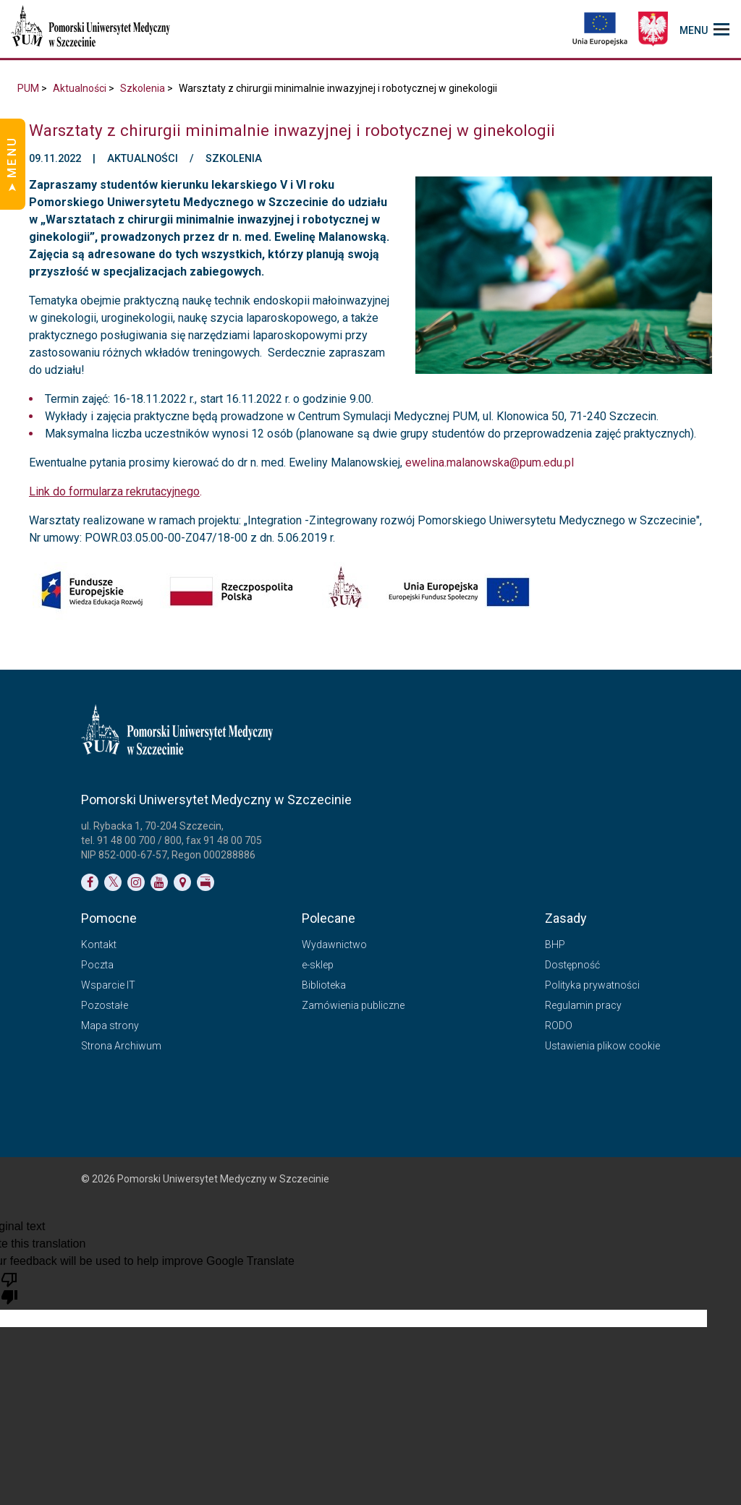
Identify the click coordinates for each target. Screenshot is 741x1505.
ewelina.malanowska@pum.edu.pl (489, 462)
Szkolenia (142, 88)
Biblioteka (324, 985)
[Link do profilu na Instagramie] (136, 882)
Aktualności (79, 88)
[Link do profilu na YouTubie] (159, 882)
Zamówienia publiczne (353, 1005)
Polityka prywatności (592, 985)
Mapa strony (110, 1025)
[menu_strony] (704, 29)
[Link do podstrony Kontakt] (182, 882)
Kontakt (99, 944)
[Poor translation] (9, 1287)
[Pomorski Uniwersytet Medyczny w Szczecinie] (92, 29)
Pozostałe (104, 1005)
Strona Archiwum (121, 1046)
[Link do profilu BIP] (205, 882)
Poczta (97, 965)
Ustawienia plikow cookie (602, 1046)
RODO (558, 1025)
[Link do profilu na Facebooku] (89, 882)
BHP (555, 944)
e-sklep (318, 965)
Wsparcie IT (108, 985)
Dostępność (572, 965)
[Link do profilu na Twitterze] (113, 882)
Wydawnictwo (334, 944)
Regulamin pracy (583, 1005)
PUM (28, 88)
